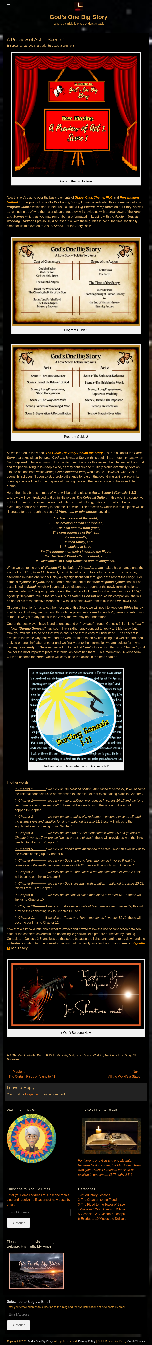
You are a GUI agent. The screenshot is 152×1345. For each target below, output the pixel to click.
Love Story (124, 1055)
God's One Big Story (78, 17)
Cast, (89, 197)
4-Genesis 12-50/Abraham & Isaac (102, 1209)
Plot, (109, 197)
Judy (43, 45)
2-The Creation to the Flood (27, 1055)
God (71, 1055)
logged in (31, 1094)
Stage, (79, 197)
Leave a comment (63, 45)
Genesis (62, 1055)
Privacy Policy (87, 1341)
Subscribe (18, 1223)
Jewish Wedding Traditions (100, 1055)
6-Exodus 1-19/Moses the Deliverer (103, 1218)
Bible (52, 1055)
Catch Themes (136, 1341)
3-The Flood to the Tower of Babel (102, 1204)
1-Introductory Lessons (94, 1195)
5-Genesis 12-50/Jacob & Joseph (101, 1214)
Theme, (99, 197)
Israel (79, 1055)
